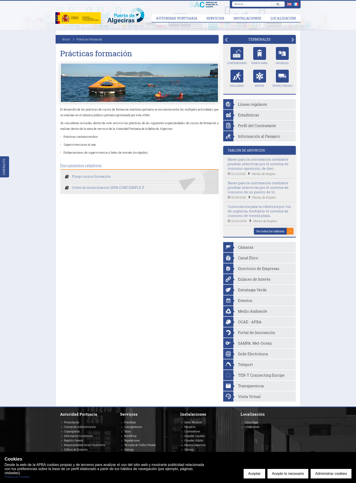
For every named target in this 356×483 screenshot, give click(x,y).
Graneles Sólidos (193, 440)
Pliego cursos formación (91, 176)
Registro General (73, 440)
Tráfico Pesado (282, 78)
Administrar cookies (331, 474)
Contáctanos (252, 427)
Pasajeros (237, 78)
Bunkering (130, 436)
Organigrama (72, 431)
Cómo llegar (252, 422)
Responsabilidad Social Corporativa (84, 445)
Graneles (282, 55)
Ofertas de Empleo (263, 174)
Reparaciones (132, 440)
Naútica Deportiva (194, 445)
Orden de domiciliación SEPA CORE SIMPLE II (108, 187)
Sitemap (129, 449)
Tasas (127, 431)
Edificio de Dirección (76, 449)
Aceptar (254, 474)
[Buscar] (277, 4)
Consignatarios (133, 427)
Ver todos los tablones (270, 231)
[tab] (259, 39)
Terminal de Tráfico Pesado (140, 445)
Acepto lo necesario (288, 474)
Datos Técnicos (193, 422)
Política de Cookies (17, 476)
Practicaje (130, 422)
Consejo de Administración (80, 427)
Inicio (66, 39)
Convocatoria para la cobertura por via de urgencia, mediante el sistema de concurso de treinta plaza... (259, 211)
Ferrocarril (259, 55)
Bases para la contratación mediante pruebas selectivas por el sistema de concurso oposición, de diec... (258, 164)
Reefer (259, 78)
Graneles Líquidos (194, 436)
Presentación (71, 422)
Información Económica (78, 436)
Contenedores (237, 55)
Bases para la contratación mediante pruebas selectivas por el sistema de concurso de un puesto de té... (258, 187)
